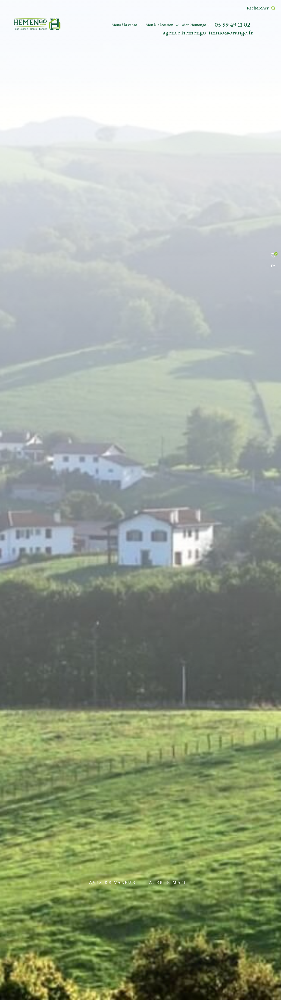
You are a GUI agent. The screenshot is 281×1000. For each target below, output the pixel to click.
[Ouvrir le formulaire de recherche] (261, 8)
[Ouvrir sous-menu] (140, 25)
